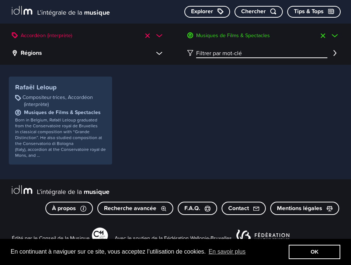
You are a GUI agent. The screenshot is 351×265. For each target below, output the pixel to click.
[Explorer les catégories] (207, 12)
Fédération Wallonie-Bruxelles (198, 237)
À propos (69, 208)
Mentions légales (305, 208)
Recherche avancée (135, 208)
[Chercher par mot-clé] (258, 12)
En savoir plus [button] (227, 251)
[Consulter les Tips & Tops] (314, 12)
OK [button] (314, 252)
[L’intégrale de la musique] (61, 11)
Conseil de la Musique (64, 237)
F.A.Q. (197, 208)
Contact (243, 208)
